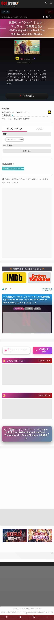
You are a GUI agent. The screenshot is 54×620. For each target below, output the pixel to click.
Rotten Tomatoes (35, 609)
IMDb (27, 609)
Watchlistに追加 (42, 350)
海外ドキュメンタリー (41, 179)
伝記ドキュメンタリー (10, 183)
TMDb (23, 609)
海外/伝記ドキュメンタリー (13, 169)
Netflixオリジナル (11, 179)
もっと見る (45, 361)
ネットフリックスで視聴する (27, 96)
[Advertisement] (27, 223)
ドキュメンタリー (25, 179)
